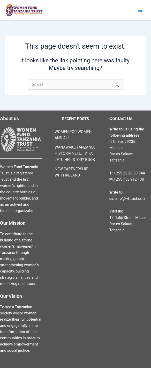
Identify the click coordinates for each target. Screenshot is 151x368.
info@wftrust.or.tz (129, 198)
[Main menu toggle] (140, 10)
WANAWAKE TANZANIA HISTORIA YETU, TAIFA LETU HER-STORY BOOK (75, 153)
